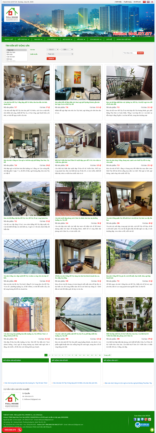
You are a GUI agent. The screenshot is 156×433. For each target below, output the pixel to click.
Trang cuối (107, 355)
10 (76, 355)
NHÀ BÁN (38, 39)
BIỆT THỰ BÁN (23, 39)
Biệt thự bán (16, 52)
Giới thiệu (118, 2)
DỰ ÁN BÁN (67, 39)
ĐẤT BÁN (81, 39)
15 (96, 355)
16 (100, 355)
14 (92, 355)
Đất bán (16, 59)
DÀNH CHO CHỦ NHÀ (124, 39)
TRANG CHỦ (9, 39)
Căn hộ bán (16, 57)
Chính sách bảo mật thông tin (42, 427)
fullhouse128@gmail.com (32, 399)
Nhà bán (16, 54)
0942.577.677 (29, 419)
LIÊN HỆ (109, 39)
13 (88, 355)
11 (80, 355)
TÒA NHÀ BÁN (95, 39)
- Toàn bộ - (16, 50)
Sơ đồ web (137, 2)
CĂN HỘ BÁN (52, 39)
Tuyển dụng (128, 2)
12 (84, 355)
